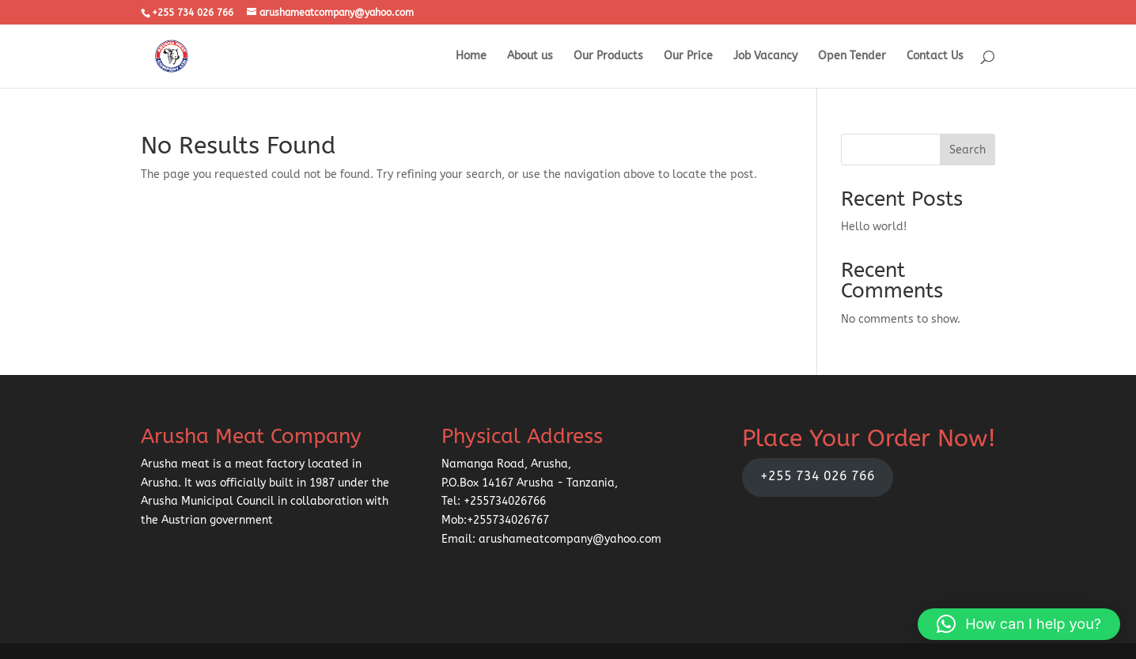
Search (967, 150)
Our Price (688, 56)
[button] (1019, 624)
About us (530, 56)
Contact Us (935, 56)
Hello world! (874, 226)
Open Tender (852, 56)
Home (471, 56)
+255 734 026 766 (817, 476)
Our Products (608, 56)
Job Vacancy (765, 56)
